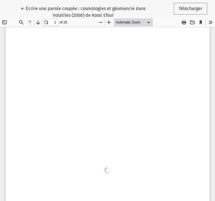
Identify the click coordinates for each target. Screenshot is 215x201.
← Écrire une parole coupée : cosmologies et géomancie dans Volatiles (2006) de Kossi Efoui (83, 11)
